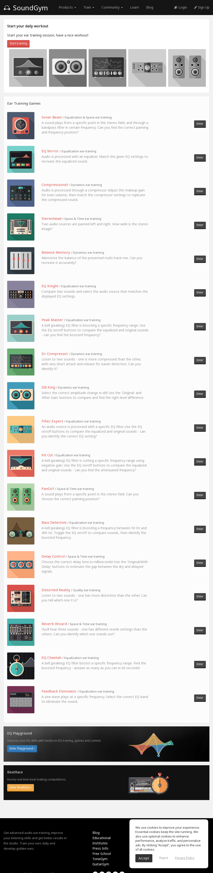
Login (180, 7)
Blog (149, 7)
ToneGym (99, 859)
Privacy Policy (184, 858)
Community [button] (112, 7)
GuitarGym (100, 864)
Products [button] (67, 7)
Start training (18, 43)
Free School (101, 853)
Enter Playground (22, 748)
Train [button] (88, 7)
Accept (143, 858)
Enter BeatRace (21, 787)
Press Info (100, 848)
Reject (163, 858)
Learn (134, 7)
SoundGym (26, 7)
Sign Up (201, 7)
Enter (200, 124)
